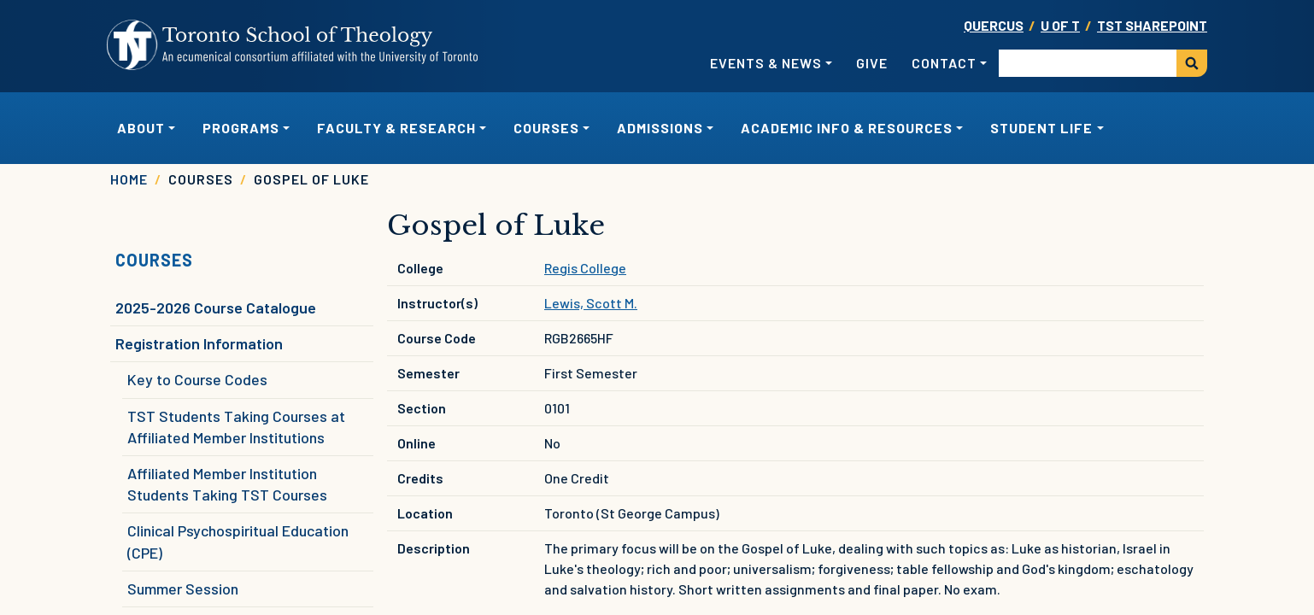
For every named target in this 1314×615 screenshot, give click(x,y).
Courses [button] (546, 128)
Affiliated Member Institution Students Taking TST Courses (227, 484)
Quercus (994, 25)
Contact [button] (944, 63)
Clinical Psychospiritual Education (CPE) (238, 541)
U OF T (1060, 25)
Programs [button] (240, 128)
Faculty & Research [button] (396, 128)
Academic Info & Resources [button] (847, 128)
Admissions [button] (660, 128)
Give (872, 63)
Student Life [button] (1041, 128)
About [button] (141, 128)
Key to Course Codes (197, 379)
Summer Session (182, 588)
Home (129, 179)
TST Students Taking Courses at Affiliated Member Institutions (236, 427)
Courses (154, 259)
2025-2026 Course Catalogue (215, 307)
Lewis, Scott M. (590, 303)
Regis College (585, 268)
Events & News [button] (766, 63)
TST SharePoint (1152, 25)
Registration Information (199, 343)
